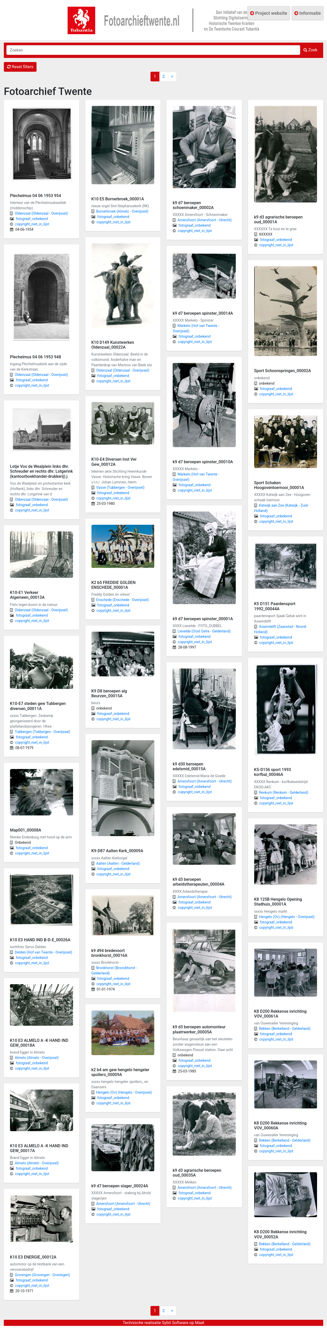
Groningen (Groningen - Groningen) (42, 1275)
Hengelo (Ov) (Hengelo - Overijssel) (124, 1092)
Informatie (307, 13)
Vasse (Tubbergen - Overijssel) (120, 487)
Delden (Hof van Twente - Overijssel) (43, 952)
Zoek (310, 49)
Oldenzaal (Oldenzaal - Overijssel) (41, 213)
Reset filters (20, 66)
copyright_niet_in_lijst (32, 224)
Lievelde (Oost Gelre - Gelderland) (204, 631)
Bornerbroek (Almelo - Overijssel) (122, 211)
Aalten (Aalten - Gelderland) (118, 863)
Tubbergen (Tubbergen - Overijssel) (42, 732)
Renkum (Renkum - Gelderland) (283, 792)
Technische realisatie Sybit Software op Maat (163, 1322)
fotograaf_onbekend (32, 219)
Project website (268, 13)
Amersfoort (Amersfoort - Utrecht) (123, 1204)
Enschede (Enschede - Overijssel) (122, 600)
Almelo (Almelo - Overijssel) (37, 1058)
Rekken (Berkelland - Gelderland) (285, 1029)
